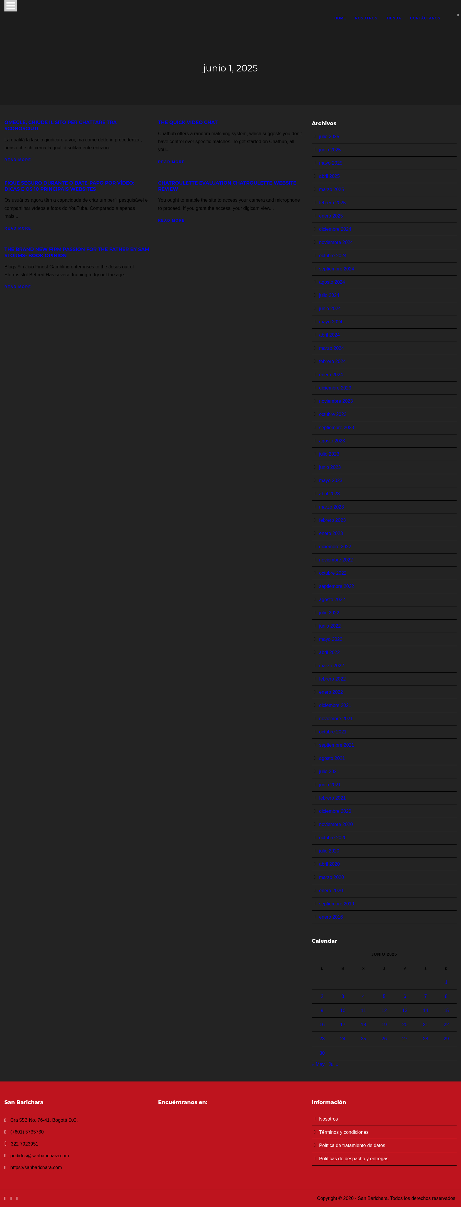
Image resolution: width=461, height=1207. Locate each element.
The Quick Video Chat (188, 122)
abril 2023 (329, 493)
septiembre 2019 (336, 903)
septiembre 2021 (336, 745)
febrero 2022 (332, 678)
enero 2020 (331, 890)
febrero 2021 (332, 797)
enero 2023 (331, 533)
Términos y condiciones (343, 1132)
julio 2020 (329, 850)
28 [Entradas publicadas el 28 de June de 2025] (425, 1038)
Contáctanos (425, 18)
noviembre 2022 (336, 559)
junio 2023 (330, 467)
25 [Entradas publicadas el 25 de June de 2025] (363, 1038)
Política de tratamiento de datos (352, 1145)
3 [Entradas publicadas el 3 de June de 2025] (342, 996)
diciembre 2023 (335, 387)
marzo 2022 (331, 665)
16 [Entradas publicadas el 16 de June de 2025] (322, 1024)
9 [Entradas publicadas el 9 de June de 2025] (322, 1010)
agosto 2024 (332, 282)
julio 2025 (329, 136)
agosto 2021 (332, 758)
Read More (17, 160)
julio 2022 (329, 612)
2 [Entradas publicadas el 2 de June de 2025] (322, 996)
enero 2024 (331, 374)
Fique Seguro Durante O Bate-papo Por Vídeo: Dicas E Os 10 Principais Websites (69, 186)
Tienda (393, 18)
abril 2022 (329, 652)
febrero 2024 (332, 361)
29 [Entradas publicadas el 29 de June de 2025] (446, 1038)
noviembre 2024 (336, 242)
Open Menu (10, 5)
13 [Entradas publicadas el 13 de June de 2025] (404, 1010)
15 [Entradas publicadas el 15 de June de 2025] (446, 1010)
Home (340, 18)
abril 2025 (329, 176)
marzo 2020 (331, 877)
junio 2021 (330, 784)
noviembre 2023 (336, 401)
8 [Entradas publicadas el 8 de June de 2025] (446, 996)
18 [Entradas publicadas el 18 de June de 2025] (363, 1024)
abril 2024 (329, 334)
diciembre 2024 (335, 229)
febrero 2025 (332, 202)
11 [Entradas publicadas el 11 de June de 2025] (363, 1010)
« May (318, 1064)
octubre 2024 (332, 255)
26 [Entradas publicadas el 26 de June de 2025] (384, 1038)
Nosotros (366, 18)
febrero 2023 (332, 520)
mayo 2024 (330, 321)
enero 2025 (331, 215)
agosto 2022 (332, 599)
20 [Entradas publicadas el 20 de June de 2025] (404, 1024)
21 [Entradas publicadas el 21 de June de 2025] (425, 1024)
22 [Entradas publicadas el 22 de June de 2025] (446, 1024)
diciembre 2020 (335, 811)
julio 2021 (329, 771)
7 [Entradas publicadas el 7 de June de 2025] (425, 996)
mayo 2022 (330, 639)
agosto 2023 (332, 440)
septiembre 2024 (336, 268)
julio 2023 (329, 454)
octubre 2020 (332, 837)
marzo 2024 (331, 348)
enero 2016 (331, 917)
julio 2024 (329, 295)
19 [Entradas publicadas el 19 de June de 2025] (384, 1024)
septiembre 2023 (336, 427)
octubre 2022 (332, 573)
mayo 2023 (330, 480)
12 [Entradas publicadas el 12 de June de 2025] (384, 1010)
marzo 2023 (331, 506)
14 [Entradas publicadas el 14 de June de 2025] (425, 1010)
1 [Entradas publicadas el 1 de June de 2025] (446, 982)
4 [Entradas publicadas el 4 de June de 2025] (363, 996)
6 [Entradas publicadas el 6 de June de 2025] (405, 996)
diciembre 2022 (335, 546)
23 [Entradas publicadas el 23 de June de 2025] (322, 1038)
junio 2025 (330, 149)
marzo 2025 (331, 189)
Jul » (333, 1064)
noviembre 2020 (336, 824)
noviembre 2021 (336, 718)
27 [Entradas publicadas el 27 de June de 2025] (404, 1038)
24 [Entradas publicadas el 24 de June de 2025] (342, 1038)
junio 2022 (330, 625)
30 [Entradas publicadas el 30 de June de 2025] (322, 1053)
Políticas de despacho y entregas (353, 1158)
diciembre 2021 (335, 705)
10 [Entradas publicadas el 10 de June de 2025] (342, 1010)
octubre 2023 (332, 414)
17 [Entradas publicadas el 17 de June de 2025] (342, 1024)
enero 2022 (331, 692)
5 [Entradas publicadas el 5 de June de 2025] (384, 996)
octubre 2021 (332, 731)
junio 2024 (330, 308)
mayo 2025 (330, 163)
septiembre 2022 (336, 586)
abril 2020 (329, 864)
